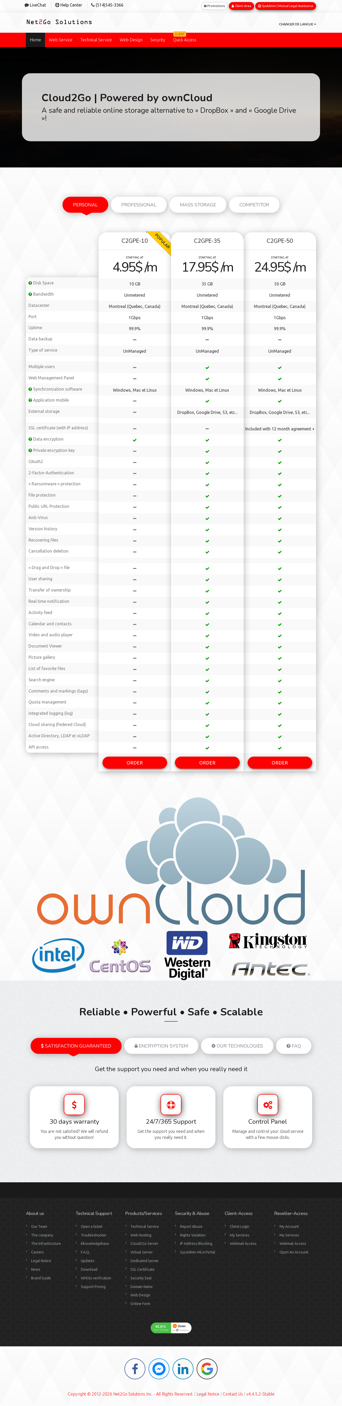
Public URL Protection (48, 505)
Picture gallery (41, 656)
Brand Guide (41, 1277)
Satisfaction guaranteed (76, 1045)
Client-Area (241, 5)
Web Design (131, 38)
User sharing (40, 577)
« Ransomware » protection (54, 482)
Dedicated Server (144, 1260)
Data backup (40, 337)
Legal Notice (41, 1260)
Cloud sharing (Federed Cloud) (57, 723)
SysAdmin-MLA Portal (197, 1251)
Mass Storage (198, 203)
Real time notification (48, 600)
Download (89, 1268)
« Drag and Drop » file (49, 566)
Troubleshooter (93, 1234)
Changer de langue (293, 23)
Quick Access (184, 36)
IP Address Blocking (196, 1242)
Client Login (239, 1225)
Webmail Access (243, 1242)
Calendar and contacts (50, 622)
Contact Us (233, 1393)
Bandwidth (41, 293)
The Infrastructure (46, 1242)
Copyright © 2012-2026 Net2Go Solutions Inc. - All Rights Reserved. (130, 1393)
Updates (87, 1260)
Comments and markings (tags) (58, 689)
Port (32, 315)
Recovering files (43, 538)
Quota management (47, 701)
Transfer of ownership (49, 589)
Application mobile (48, 399)
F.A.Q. (85, 1251)
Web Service (60, 38)
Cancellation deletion (48, 550)
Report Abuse (191, 1225)
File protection (42, 494)
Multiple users (41, 365)
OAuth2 (35, 460)
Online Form (140, 1303)
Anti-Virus (38, 516)
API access (38, 745)
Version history (42, 527)
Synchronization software (55, 387)
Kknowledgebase (95, 1242)
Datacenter (38, 304)
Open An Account (294, 1251)
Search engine (41, 678)
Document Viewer (45, 645)
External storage (44, 410)
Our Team (39, 1225)
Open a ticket (91, 1225)
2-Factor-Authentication (51, 471)
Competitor (254, 203)
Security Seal (141, 1277)
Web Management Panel (51, 376)
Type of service (42, 349)
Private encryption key (51, 449)
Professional (138, 203)
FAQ (294, 1045)
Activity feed (40, 611)
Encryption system (161, 1045)
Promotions (214, 5)
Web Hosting (140, 1234)
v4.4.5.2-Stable (260, 1393)
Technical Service (96, 38)
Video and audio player (50, 633)
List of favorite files (46, 667)
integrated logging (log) (50, 712)
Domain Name (141, 1285)
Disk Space (41, 281)
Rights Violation (193, 1234)
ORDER (135, 761)
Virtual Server (141, 1251)
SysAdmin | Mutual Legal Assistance (285, 5)
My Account (289, 1225)
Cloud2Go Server (144, 1242)
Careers (37, 1251)
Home (35, 38)
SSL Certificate (142, 1268)
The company (42, 1234)
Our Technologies (237, 1045)
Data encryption (46, 438)
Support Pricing (93, 1285)
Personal (85, 203)
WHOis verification (96, 1277)
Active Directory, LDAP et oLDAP (59, 734)
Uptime (35, 326)
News (35, 1268)
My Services (239, 1234)
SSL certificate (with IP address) (58, 426)
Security (157, 38)
